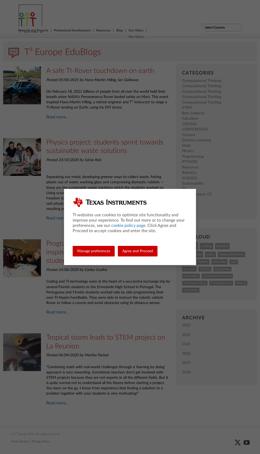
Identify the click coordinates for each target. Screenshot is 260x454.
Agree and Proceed (137, 251)
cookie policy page (128, 225)
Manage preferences (93, 251)
